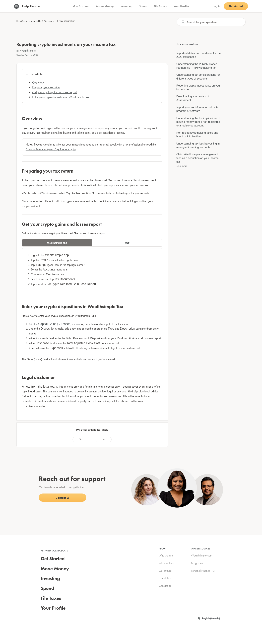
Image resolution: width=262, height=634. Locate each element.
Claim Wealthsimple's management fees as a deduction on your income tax (197, 158)
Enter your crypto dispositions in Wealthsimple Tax (60, 97)
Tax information (67, 21)
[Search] (211, 22)
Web (127, 242)
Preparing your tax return (46, 87)
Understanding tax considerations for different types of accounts (198, 76)
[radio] (81, 439)
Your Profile (36, 21)
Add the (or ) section (54, 324)
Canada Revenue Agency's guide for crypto (51, 149)
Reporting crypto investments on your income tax (198, 87)
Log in (216, 6)
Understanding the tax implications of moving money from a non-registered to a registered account (198, 122)
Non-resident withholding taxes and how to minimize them (197, 134)
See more (181, 166)
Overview (38, 82)
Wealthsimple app (57, 243)
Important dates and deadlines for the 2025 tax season (198, 55)
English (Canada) (211, 618)
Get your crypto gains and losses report (54, 92)
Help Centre (21, 21)
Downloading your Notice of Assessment (192, 98)
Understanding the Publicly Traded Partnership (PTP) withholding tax (196, 66)
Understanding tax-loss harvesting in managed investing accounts (198, 145)
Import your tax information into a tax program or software (198, 109)
